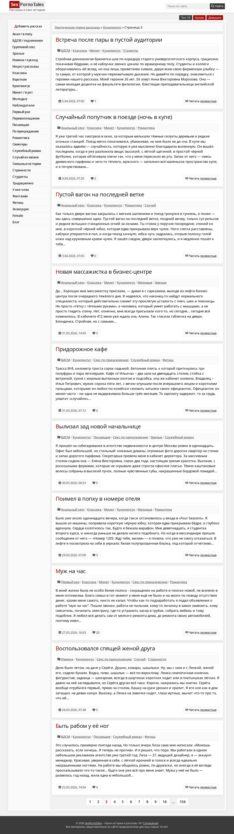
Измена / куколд (25, 60)
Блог (16, 222)
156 (183, 801)
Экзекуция (20, 209)
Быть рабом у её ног (82, 725)
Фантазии (20, 196)
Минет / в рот (22, 92)
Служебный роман (26, 150)
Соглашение (150, 823)
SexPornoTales (93, 823)
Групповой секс (23, 47)
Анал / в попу (22, 34)
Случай (150, 205)
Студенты (20, 176)
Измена (67, 659)
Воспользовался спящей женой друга (105, 648)
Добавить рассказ (28, 26)
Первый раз (21, 112)
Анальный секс (73, 128)
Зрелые (18, 53)
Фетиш (17, 202)
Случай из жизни (25, 157)
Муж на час (70, 571)
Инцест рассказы (25, 66)
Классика (19, 73)
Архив (199, 18)
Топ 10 (185, 18)
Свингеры (20, 144)
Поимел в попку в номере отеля (98, 498)
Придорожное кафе (81, 349)
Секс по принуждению (110, 360)
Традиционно (22, 183)
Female (17, 215)
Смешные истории (26, 163)
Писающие (20, 124)
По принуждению (25, 131)
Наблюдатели (23, 105)
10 (165, 801)
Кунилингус (21, 86)
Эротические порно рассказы (77, 27)
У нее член (20, 189)
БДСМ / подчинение (27, 40)
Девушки (214, 18)
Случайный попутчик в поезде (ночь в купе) (114, 117)
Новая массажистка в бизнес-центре (104, 271)
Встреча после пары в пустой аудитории (109, 39)
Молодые (19, 99)
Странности (21, 170)
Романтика (20, 137)
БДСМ (65, 50)
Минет (95, 50)
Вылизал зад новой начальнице (98, 426)
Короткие (19, 79)
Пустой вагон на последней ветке (100, 194)
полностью (208, 101)
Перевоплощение (26, 118)
